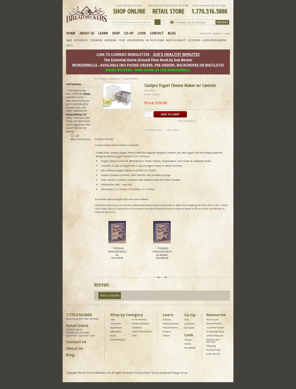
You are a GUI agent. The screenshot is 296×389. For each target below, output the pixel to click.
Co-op (129, 33)
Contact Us (76, 341)
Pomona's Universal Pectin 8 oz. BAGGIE (162, 251)
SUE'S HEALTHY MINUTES (176, 54)
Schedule (189, 327)
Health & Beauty (176, 40)
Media (187, 343)
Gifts (69, 45)
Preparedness (170, 327)
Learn (103, 33)
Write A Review (109, 295)
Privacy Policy (213, 349)
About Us (86, 33)
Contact (157, 33)
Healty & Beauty (140, 323)
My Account (212, 319)
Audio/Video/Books (215, 40)
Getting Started (171, 323)
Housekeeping (135, 40)
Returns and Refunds (212, 340)
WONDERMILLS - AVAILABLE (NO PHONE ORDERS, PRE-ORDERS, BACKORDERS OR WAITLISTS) (148, 65)
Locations (189, 323)
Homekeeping (117, 339)
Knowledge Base (215, 331)
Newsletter (190, 347)
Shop (116, 33)
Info (186, 319)
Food (122, 40)
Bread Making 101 (76, 114)
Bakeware (111, 40)
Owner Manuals (214, 335)
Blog (172, 33)
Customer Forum (215, 327)
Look (142, 33)
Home (70, 33)
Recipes (167, 331)
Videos (166, 335)
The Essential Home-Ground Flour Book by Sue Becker (148, 60)
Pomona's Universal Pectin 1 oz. (117, 251)
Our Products (101, 78)
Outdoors (194, 40)
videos (86, 93)
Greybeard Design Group (173, 372)
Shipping (211, 345)
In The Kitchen (155, 40)
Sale (69, 40)
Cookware (96, 40)
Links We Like (213, 353)
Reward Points (214, 323)
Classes (167, 319)
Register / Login (221, 33)
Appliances (81, 40)
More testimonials (80, 139)
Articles (188, 339)
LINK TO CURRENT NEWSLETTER (122, 54)
